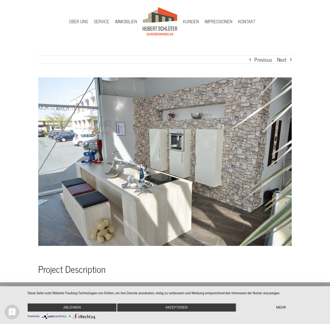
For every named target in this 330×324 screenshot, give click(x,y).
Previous (263, 59)
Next (281, 59)
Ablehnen (72, 307)
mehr (281, 307)
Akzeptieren (176, 307)
